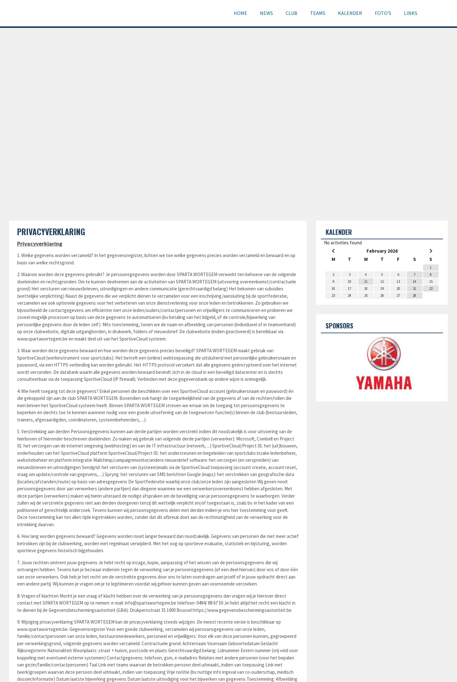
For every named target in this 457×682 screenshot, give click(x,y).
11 (366, 281)
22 (431, 288)
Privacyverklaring (51, 231)
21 (414, 288)
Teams (317, 13)
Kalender (350, 13)
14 (414, 281)
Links (410, 13)
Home (240, 13)
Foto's (383, 13)
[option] (382, 365)
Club (291, 13)
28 (414, 295)
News (266, 13)
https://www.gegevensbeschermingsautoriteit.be (242, 610)
